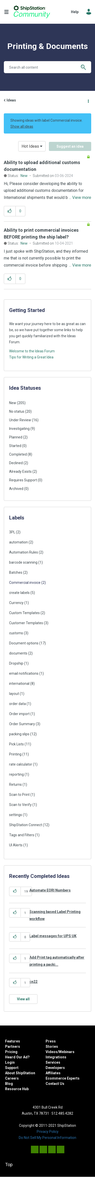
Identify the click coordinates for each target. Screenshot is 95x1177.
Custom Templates (24, 613)
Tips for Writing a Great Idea (31, 357)
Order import (19, 714)
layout (14, 694)
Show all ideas (21, 126)
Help (75, 12)
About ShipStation (20, 1073)
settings (15, 815)
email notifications (24, 673)
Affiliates (53, 1073)
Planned (15, 437)
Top (9, 1164)
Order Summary (22, 724)
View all (23, 999)
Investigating (19, 429)
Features (12, 1041)
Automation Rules (23, 552)
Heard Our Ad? (17, 1057)
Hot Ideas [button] (30, 146)
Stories (52, 1046)
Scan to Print (19, 795)
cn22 (33, 982)
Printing (15, 754)
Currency (16, 603)
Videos (52, 1052)
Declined (16, 463)
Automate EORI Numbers (50, 890)
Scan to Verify (20, 805)
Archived (16, 489)
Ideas (11, 100)
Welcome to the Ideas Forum (32, 351)
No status (16, 411)
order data (17, 704)
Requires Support (23, 480)
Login (10, 1062)
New (24, 176)
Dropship (16, 663)
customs (16, 633)
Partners (12, 1046)
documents (18, 653)
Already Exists (20, 471)
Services (53, 1062)
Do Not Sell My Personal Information (47, 1138)
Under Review (20, 420)
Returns (15, 784)
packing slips (19, 734)
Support (11, 1068)
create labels (19, 593)
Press (51, 1041)
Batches (15, 572)
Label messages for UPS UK (53, 936)
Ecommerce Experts (63, 1078)
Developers (55, 1068)
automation (18, 542)
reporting (16, 774)
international (19, 684)
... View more (80, 197)
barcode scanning (23, 562)
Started (15, 446)
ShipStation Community (32, 12)
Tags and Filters (21, 835)
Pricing (11, 1052)
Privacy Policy (48, 1132)
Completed (18, 454)
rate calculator (20, 764)
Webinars (66, 1052)
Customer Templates (26, 623)
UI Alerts (16, 845)
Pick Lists (16, 744)
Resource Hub (17, 1089)
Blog (9, 1084)
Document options (24, 643)
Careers (12, 1078)
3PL (12, 532)
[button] (10, 211)
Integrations (56, 1057)
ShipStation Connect (25, 825)
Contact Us (55, 1084)
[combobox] (47, 67)
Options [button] (88, 100)
